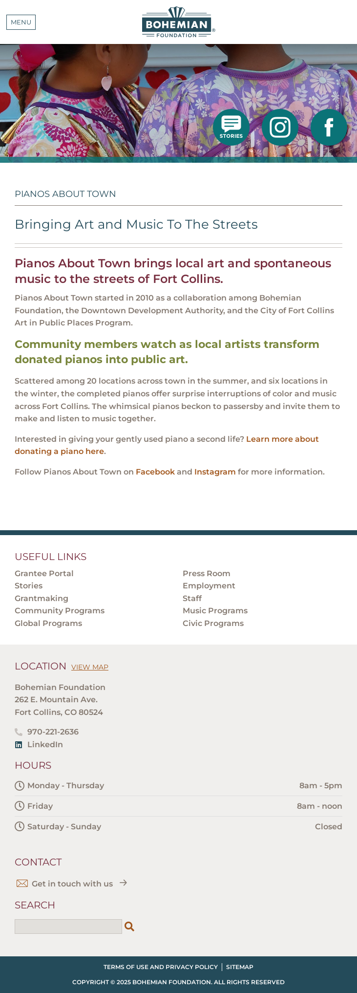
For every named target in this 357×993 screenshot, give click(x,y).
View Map (89, 667)
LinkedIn (45, 744)
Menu (21, 22)
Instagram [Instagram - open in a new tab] (215, 471)
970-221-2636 (53, 731)
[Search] (129, 926)
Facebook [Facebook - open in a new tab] (155, 471)
